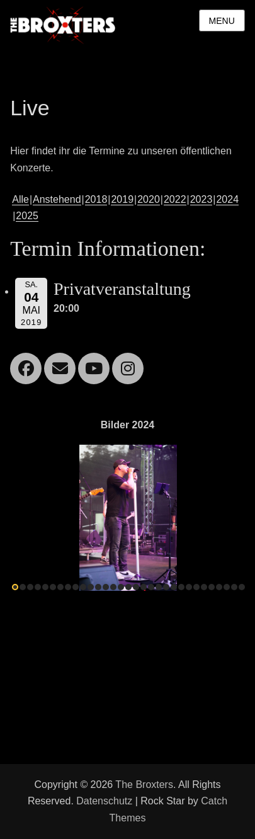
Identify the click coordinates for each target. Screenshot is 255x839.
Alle (20, 199)
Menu (222, 21)
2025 (27, 215)
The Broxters (144, 784)
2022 (175, 199)
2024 (227, 199)
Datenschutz (104, 801)
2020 (148, 199)
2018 (96, 199)
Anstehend (57, 199)
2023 (201, 199)
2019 (122, 199)
